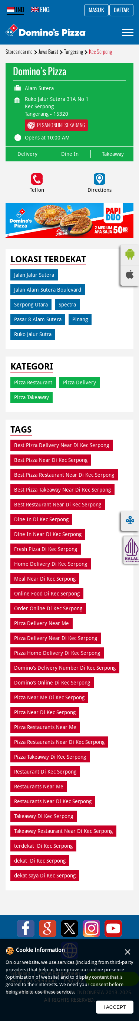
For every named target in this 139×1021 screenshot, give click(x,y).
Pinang (80, 319)
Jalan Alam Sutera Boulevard (47, 290)
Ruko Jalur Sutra (33, 334)
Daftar (121, 10)
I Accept (114, 1007)
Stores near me (19, 51)
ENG (40, 9)
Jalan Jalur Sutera (34, 275)
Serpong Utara (31, 305)
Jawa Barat (48, 51)
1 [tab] (70, 229)
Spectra (67, 305)
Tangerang (73, 51)
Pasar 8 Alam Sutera (38, 319)
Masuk (96, 10)
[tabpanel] (69, 220)
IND (15, 9)
